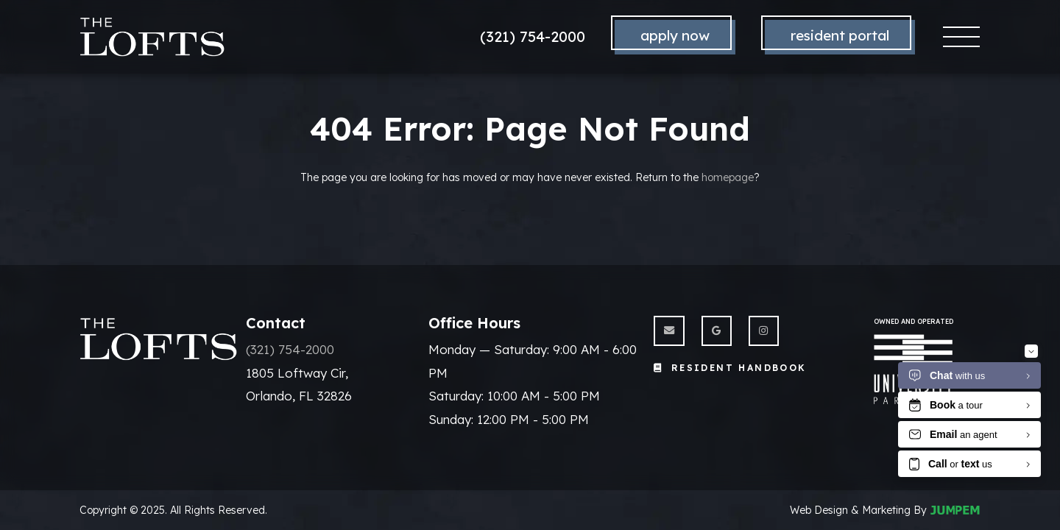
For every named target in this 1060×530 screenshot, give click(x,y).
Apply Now (675, 35)
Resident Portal (840, 35)
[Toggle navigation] (961, 37)
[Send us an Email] (669, 331)
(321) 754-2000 (532, 36)
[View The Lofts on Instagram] (764, 331)
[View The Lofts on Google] (717, 331)
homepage (728, 177)
